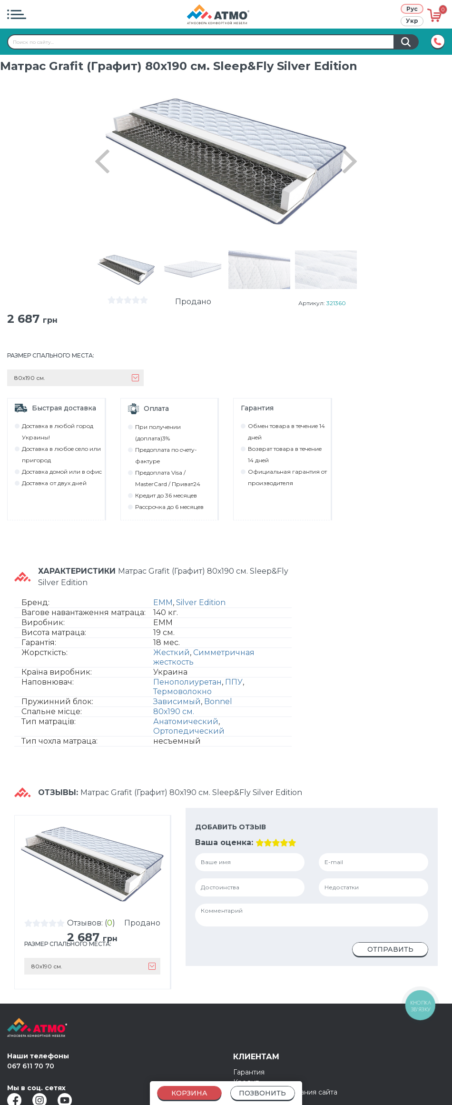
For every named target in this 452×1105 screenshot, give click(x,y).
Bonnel (218, 701)
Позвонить (262, 1093)
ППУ (234, 682)
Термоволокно (182, 691)
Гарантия (249, 1072)
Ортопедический (189, 731)
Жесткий (171, 652)
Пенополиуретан (187, 682)
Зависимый (177, 701)
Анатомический (185, 721)
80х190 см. (173, 711)
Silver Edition (201, 602)
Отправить (390, 949)
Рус (412, 8)
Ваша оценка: (224, 842)
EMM (163, 602)
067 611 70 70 (30, 1066)
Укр (412, 20)
